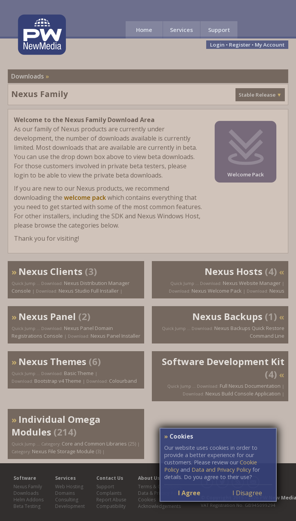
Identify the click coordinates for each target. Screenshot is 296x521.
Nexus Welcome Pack (217, 290)
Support (219, 30)
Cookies (147, 499)
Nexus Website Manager (252, 283)
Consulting (66, 499)
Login (217, 44)
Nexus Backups (227, 316)
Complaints (108, 493)
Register (240, 44)
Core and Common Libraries (94, 443)
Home (144, 30)
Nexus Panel (47, 316)
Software (24, 478)
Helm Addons (28, 499)
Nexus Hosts (233, 271)
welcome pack (85, 197)
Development (70, 506)
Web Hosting (69, 486)
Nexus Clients (50, 271)
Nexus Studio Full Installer (89, 290)
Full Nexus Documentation (250, 385)
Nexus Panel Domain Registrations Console (62, 332)
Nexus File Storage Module (63, 451)
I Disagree (247, 493)
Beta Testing (26, 506)
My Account (269, 44)
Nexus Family (27, 486)
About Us (149, 478)
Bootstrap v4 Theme (57, 380)
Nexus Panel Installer (115, 335)
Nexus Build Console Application (243, 393)
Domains (65, 493)
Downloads (27, 76)
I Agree (189, 493)
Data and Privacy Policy (221, 469)
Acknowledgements (159, 506)
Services (181, 30)
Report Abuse (111, 499)
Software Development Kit (223, 361)
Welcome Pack (245, 174)
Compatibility (111, 506)
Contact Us (109, 478)
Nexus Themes (52, 361)
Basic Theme (79, 373)
